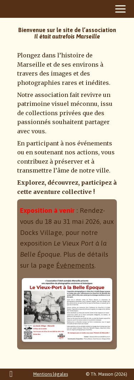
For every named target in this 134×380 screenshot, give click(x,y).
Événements (75, 265)
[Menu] (120, 9)
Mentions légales (50, 374)
